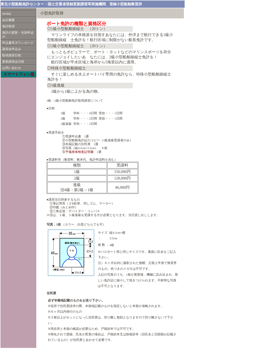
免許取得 (8, 26)
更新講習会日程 (13, 61)
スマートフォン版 (18, 74)
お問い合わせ (11, 68)
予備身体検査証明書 (79, 152)
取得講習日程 (11, 55)
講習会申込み (11, 49)
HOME (6, 13)
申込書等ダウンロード (18, 43)
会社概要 (8, 20)
